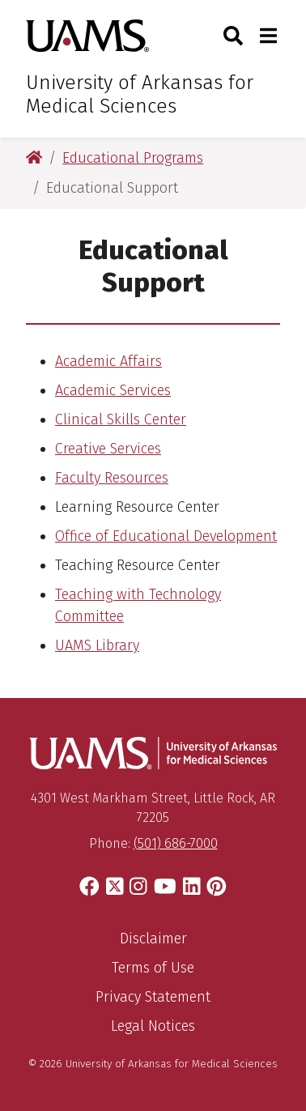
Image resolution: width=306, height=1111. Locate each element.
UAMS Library (97, 645)
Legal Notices (153, 1026)
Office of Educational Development (166, 536)
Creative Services (108, 449)
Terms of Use (153, 968)
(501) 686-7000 (176, 843)
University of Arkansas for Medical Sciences (139, 94)
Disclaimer (153, 938)
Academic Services (113, 390)
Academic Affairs (108, 361)
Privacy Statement (153, 997)
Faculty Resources (111, 478)
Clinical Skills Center (120, 419)
